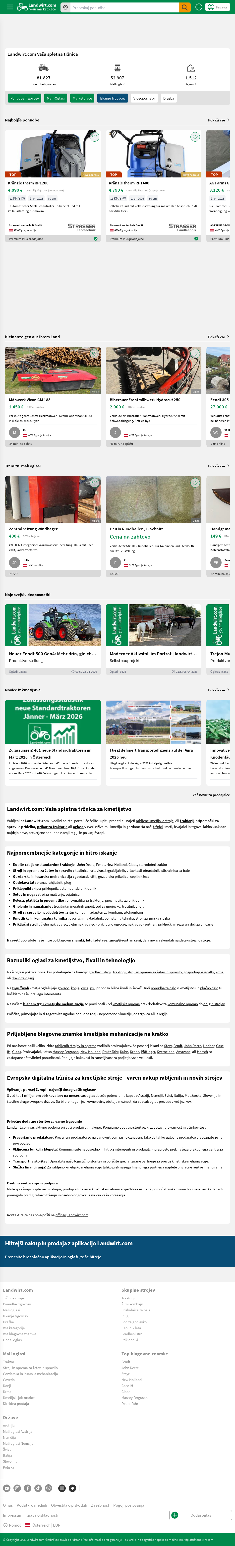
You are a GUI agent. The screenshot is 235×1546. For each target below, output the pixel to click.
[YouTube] (6, 1488)
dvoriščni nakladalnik (86, 918)
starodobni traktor (153, 864)
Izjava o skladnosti (42, 1515)
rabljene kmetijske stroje (155, 820)
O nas (8, 1505)
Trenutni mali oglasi (23, 466)
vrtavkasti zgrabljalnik (107, 870)
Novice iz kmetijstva (23, 690)
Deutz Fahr (110, 1051)
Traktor (8, 1361)
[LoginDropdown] (217, 7)
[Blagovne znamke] (72, 1488)
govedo (63, 987)
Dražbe (8, 1321)
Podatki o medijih (32, 1505)
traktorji (119, 971)
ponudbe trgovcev (24, 98)
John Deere (85, 864)
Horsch (202, 1051)
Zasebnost (100, 1505)
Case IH (127, 1385)
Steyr (168, 1045)
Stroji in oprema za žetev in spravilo (30, 1367)
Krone (134, 1051)
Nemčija (9, 1437)
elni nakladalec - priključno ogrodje (98, 924)
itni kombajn (78, 912)
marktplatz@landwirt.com (196, 1539)
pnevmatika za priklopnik (124, 900)
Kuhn (124, 1051)
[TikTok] (38, 1488)
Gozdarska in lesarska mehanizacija (30, 1373)
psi (92, 987)
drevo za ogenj (23, 977)
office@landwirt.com (72, 1214)
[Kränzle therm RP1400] (154, 186)
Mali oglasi (11, 1309)
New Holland (117, 864)
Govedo (9, 1379)
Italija (178, 1095)
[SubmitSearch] (185, 7)
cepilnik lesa (139, 876)
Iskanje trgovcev (112, 98)
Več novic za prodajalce (211, 794)
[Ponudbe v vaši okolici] (65, 7)
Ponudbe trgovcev (17, 1303)
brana (41, 882)
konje (75, 987)
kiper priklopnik (46, 888)
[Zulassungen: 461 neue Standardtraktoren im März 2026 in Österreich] (53, 743)
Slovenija (10, 1461)
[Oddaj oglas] (199, 7)
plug (67, 882)
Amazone (183, 1051)
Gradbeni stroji (132, 1333)
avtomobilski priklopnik (77, 888)
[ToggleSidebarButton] (10, 7)
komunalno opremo (183, 1003)
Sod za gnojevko (134, 1321)
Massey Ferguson (66, 1051)
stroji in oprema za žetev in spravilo (154, 971)
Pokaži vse (219, 119)
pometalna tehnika (119, 918)
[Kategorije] (62, 1488)
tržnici (158, 826)
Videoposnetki (144, 98)
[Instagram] (17, 1488)
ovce (84, 987)
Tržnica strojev (14, 1297)
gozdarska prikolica (113, 876)
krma (220, 971)
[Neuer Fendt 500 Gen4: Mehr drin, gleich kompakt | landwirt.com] (53, 639)
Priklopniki (129, 1339)
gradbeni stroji (100, 971)
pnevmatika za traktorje (84, 900)
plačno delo (209, 987)
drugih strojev (214, 1003)
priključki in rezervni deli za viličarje (185, 924)
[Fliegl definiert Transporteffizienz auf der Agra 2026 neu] (154, 743)
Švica (7, 1449)
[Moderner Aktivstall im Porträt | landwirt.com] (154, 639)
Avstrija (9, 1425)
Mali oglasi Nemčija (18, 1443)
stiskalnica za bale (175, 870)
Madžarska (193, 1095)
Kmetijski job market (19, 1397)
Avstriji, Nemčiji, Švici (155, 1095)
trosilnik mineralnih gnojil (74, 906)
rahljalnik (55, 882)
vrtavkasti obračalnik (143, 870)
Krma (7, 1391)
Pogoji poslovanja (128, 1505)
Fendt (100, 864)
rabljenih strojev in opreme (75, 1045)
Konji (7, 1385)
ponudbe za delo (163, 987)
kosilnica (82, 870)
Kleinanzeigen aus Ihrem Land (32, 336)
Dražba (168, 98)
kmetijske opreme (126, 1003)
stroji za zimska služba (153, 918)
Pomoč (12, 1525)
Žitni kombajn (132, 1303)
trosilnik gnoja (133, 906)
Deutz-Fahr (129, 1403)
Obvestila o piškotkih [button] (69, 1505)
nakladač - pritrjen (142, 924)
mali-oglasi (56, 98)
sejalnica (73, 894)
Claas (132, 864)
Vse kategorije (14, 1327)
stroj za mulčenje (51, 894)
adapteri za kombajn (106, 912)
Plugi (125, 1315)
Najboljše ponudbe (22, 119)
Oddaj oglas (12, 1339)
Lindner (208, 1045)
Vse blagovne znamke (19, 1333)
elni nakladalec (55, 924)
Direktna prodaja (16, 1403)
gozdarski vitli (85, 876)
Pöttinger (148, 1051)
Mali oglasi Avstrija (17, 1431)
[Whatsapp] (48, 1488)
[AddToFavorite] (94, 137)
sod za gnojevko (108, 906)
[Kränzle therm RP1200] (53, 186)
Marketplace (82, 98)
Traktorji (128, 1297)
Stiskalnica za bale (135, 1309)
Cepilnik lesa (131, 1327)
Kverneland (166, 1051)
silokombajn (133, 912)
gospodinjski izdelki (198, 971)
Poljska (8, 1467)
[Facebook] (27, 1488)
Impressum (12, 1515)
